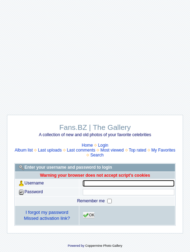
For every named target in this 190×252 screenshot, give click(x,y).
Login (103, 145)
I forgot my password (46, 212)
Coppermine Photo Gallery (103, 245)
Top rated (137, 150)
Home (87, 145)
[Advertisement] (95, 54)
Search (97, 155)
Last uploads (50, 150)
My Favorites (163, 150)
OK (89, 215)
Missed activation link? (47, 218)
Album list (24, 150)
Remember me (91, 200)
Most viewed (112, 150)
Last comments (81, 150)
